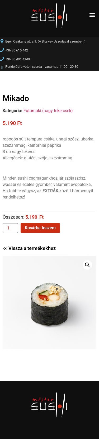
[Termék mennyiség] (10, 228)
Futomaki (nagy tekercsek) (48, 110)
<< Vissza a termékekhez (29, 248)
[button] (92, 15)
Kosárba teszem (40, 227)
